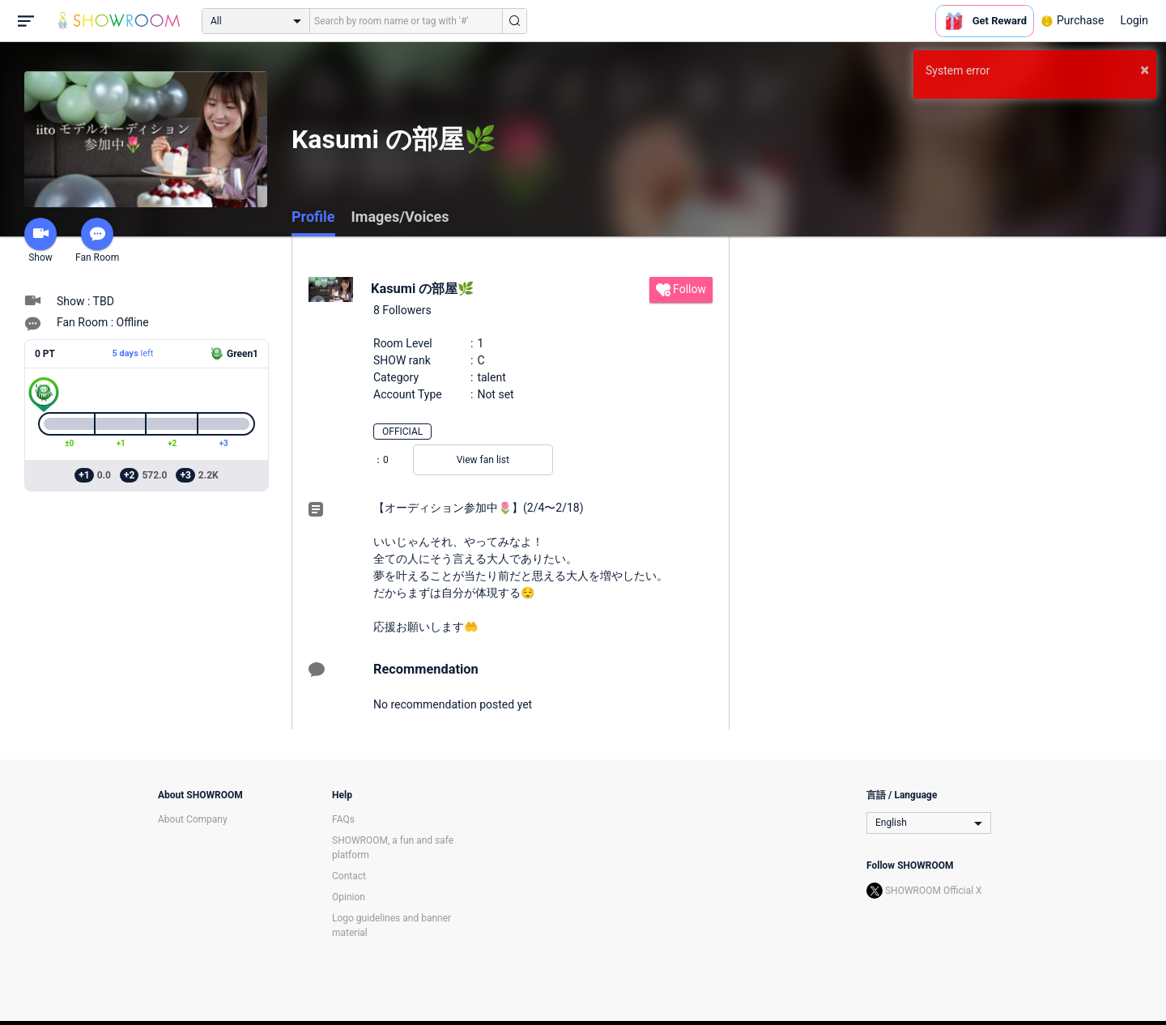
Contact (349, 876)
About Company (193, 819)
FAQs (343, 819)
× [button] (1144, 69)
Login (1134, 20)
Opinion (348, 897)
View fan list (483, 460)
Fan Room (97, 240)
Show (40, 240)
